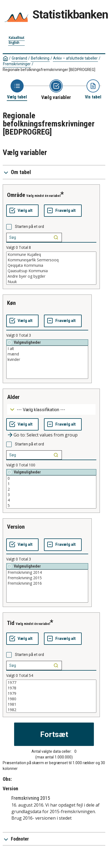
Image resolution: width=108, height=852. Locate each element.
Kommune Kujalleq (51, 254)
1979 (51, 693)
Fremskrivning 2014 (47, 572)
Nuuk (51, 281)
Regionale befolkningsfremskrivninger (49, 69)
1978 (51, 688)
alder (13, 397)
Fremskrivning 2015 (47, 578)
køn (11, 303)
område (16, 195)
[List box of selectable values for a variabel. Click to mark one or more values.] (51, 268)
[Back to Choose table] (17, 89)
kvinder (47, 359)
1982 (51, 709)
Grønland (19, 58)
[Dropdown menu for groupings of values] (51, 409)
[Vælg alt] (22, 211)
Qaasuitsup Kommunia (51, 271)
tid (10, 623)
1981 (51, 704)
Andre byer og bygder (51, 276)
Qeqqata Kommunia (51, 265)
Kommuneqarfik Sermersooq (51, 260)
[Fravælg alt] (63, 211)
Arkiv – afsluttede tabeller (75, 58)
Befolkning (40, 58)
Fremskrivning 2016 (47, 583)
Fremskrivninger (17, 64)
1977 (51, 682)
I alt (47, 348)
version (16, 526)
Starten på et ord (29, 226)
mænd (47, 354)
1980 (51, 699)
